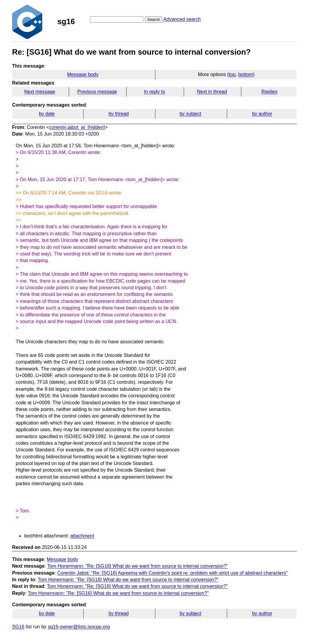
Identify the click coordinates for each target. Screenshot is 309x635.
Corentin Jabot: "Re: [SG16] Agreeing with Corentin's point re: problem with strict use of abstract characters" (172, 573)
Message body (82, 74)
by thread (119, 113)
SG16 (18, 626)
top (232, 74)
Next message (39, 91)
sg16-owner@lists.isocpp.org (79, 626)
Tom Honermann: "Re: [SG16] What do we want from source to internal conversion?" (137, 566)
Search (153, 19)
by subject (190, 113)
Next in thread (212, 91)
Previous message (97, 91)
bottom (245, 74)
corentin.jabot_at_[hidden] (77, 127)
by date (47, 113)
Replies (269, 91)
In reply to (154, 91)
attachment (82, 535)
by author (262, 113)
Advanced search (182, 19)
